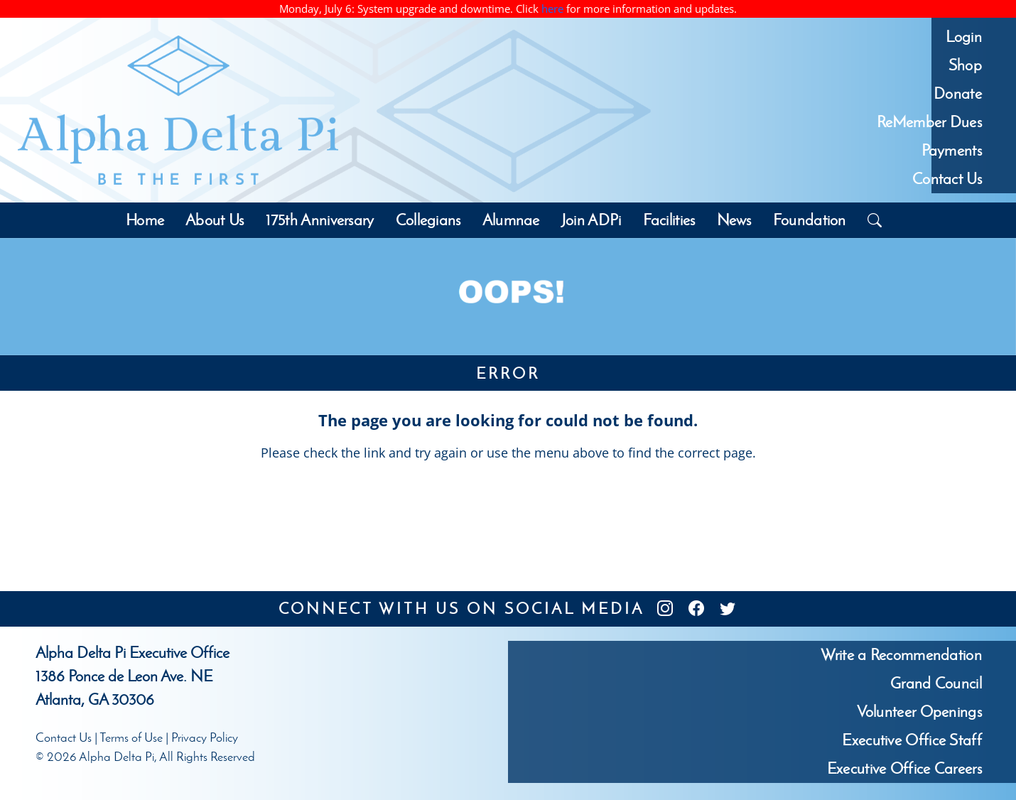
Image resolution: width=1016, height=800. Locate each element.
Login (964, 36)
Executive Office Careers (904, 768)
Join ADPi (591, 219)
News (734, 219)
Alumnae (511, 219)
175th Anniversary (320, 219)
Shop (965, 65)
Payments (952, 150)
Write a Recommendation (901, 654)
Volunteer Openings (919, 711)
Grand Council (936, 683)
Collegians (428, 219)
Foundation (809, 219)
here (552, 8)
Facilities (669, 219)
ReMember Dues (929, 121)
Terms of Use (131, 737)
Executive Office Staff (912, 740)
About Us (214, 219)
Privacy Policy (204, 737)
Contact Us (947, 178)
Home (145, 219)
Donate (958, 93)
